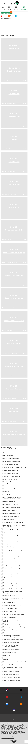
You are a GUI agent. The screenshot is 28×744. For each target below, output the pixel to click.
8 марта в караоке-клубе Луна (14, 321)
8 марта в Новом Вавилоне (14, 298)
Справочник (16, 8)
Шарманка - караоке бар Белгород (8, 375)
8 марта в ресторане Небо (14, 230)
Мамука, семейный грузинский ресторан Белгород (11, 80)
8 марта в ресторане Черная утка (14, 253)
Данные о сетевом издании (6, 736)
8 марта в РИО (14, 207)
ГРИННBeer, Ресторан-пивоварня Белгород (9, 353)
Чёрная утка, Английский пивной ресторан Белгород (11, 262)
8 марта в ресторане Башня (14, 275)
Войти (25, 3)
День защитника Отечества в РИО (14, 434)
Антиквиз (14, 139)
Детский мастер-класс (14, 71)
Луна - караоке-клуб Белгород (7, 330)
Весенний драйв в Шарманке (14, 366)
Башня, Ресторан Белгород (6, 285)
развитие (16, 740)
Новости (9, 8)
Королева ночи (14, 412)
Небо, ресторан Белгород (6, 239)
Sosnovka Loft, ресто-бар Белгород (8, 148)
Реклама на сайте (15, 736)
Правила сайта (11, 738)
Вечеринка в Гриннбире (14, 389)
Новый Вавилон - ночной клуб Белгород (9, 103)
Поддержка (12, 740)
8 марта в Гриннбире (14, 343)
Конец (16, 448)
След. (13, 448)
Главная (3, 8)
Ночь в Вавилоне (14, 48)
